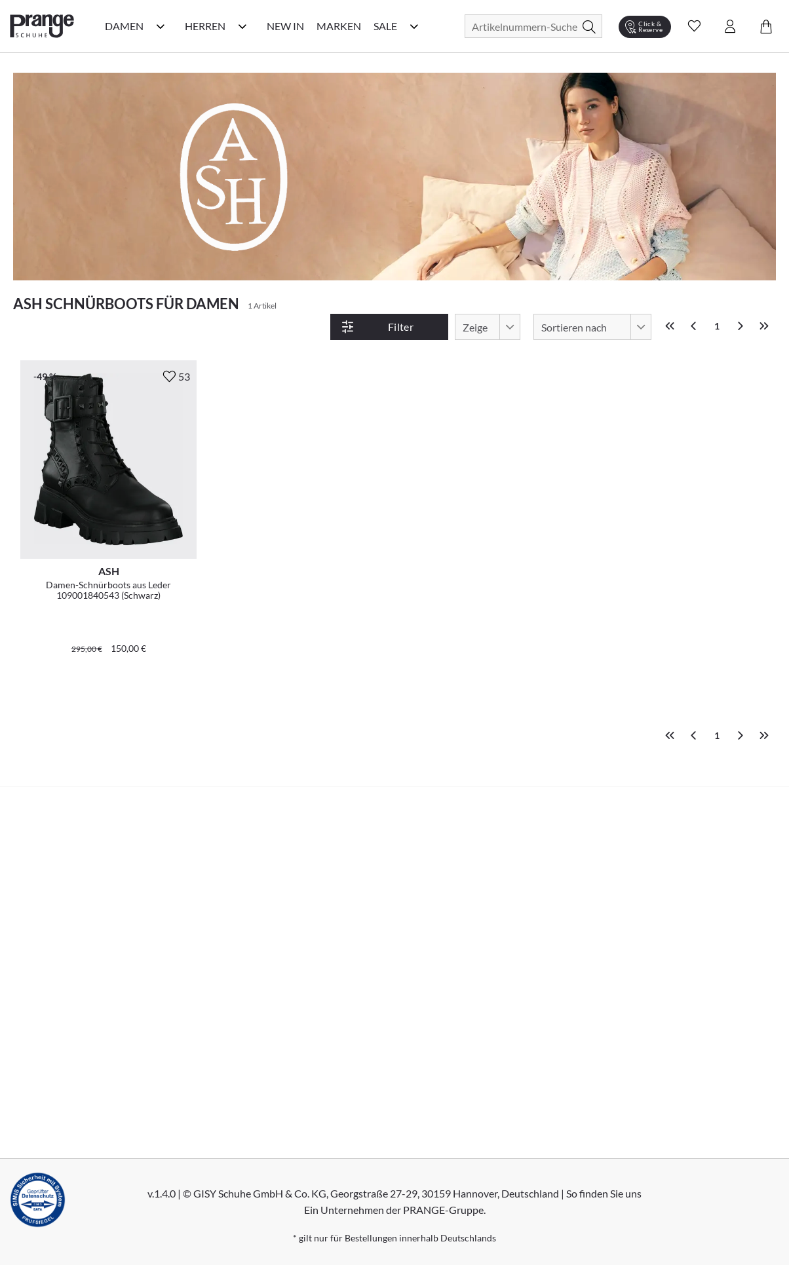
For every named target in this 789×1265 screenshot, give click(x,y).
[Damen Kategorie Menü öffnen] (160, 26)
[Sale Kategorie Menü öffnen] (414, 26)
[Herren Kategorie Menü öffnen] (242, 26)
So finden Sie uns (604, 1193)
